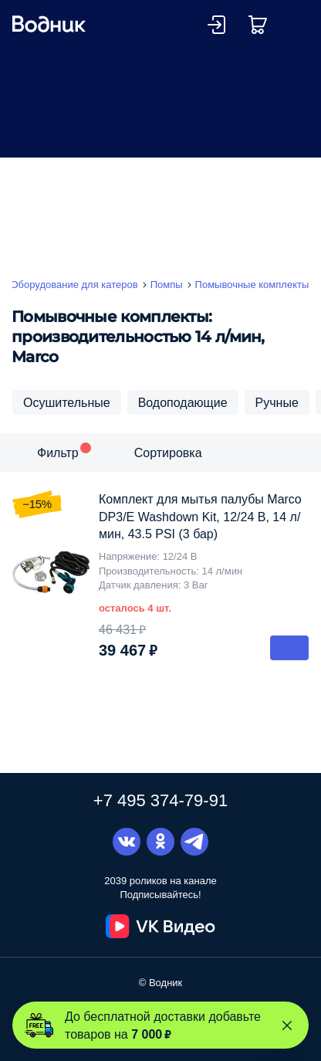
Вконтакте (126, 842)
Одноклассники (160, 842)
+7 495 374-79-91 (160, 800)
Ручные (277, 402)
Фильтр (58, 452)
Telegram (194, 842)
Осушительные (66, 402)
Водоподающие (183, 402)
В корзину (289, 648)
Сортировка (168, 452)
